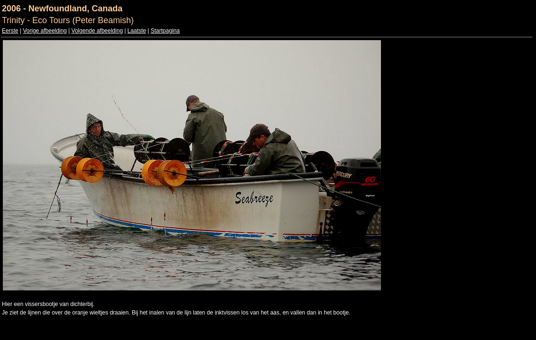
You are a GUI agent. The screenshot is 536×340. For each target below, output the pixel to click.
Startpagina (165, 30)
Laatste (137, 30)
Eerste (10, 30)
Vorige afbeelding (45, 30)
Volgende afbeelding (97, 30)
